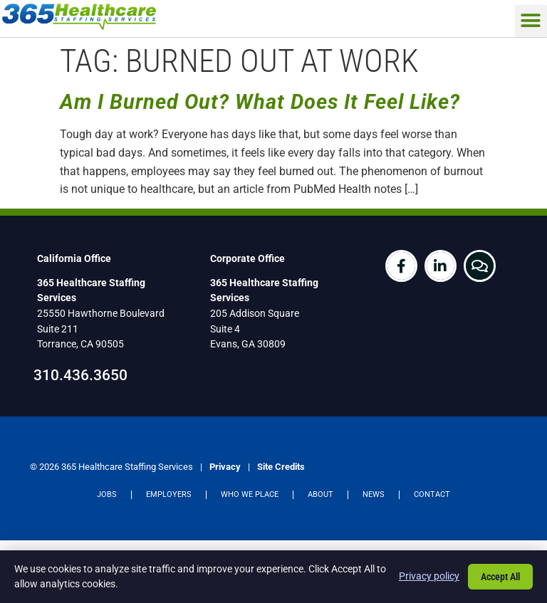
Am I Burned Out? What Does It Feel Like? (260, 102)
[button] (531, 21)
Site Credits (281, 466)
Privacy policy (429, 576)
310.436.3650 (80, 375)
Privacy (225, 466)
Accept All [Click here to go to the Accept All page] (500, 576)
